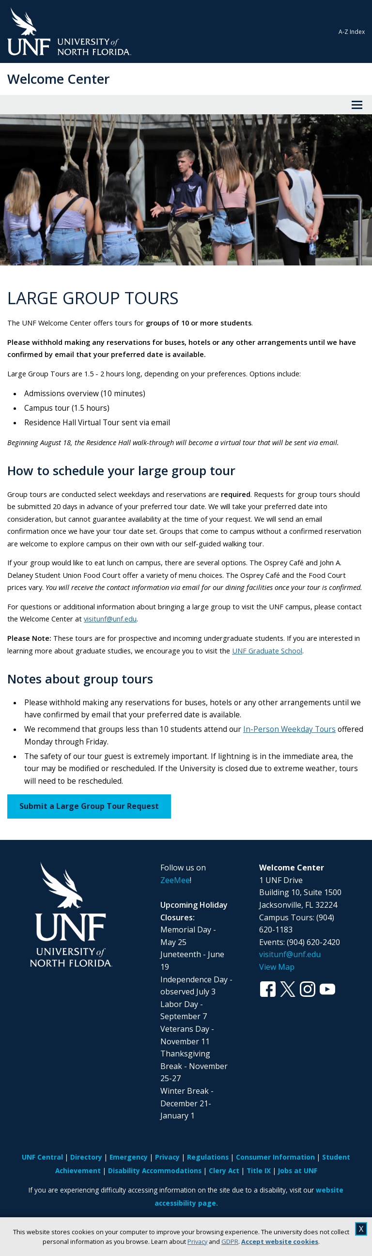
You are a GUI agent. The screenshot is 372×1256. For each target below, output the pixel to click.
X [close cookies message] (361, 1229)
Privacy (197, 1241)
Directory (86, 1157)
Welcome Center (58, 79)
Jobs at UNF (297, 1170)
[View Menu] (357, 104)
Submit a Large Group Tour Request (89, 806)
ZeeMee (175, 880)
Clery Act (224, 1170)
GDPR (229, 1241)
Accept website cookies (279, 1241)
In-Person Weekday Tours (289, 729)
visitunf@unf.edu (110, 618)
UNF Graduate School (267, 650)
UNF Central (42, 1157)
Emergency (128, 1157)
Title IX (259, 1170)
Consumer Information (275, 1157)
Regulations (208, 1157)
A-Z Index (352, 32)
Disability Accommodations (155, 1170)
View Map (276, 966)
